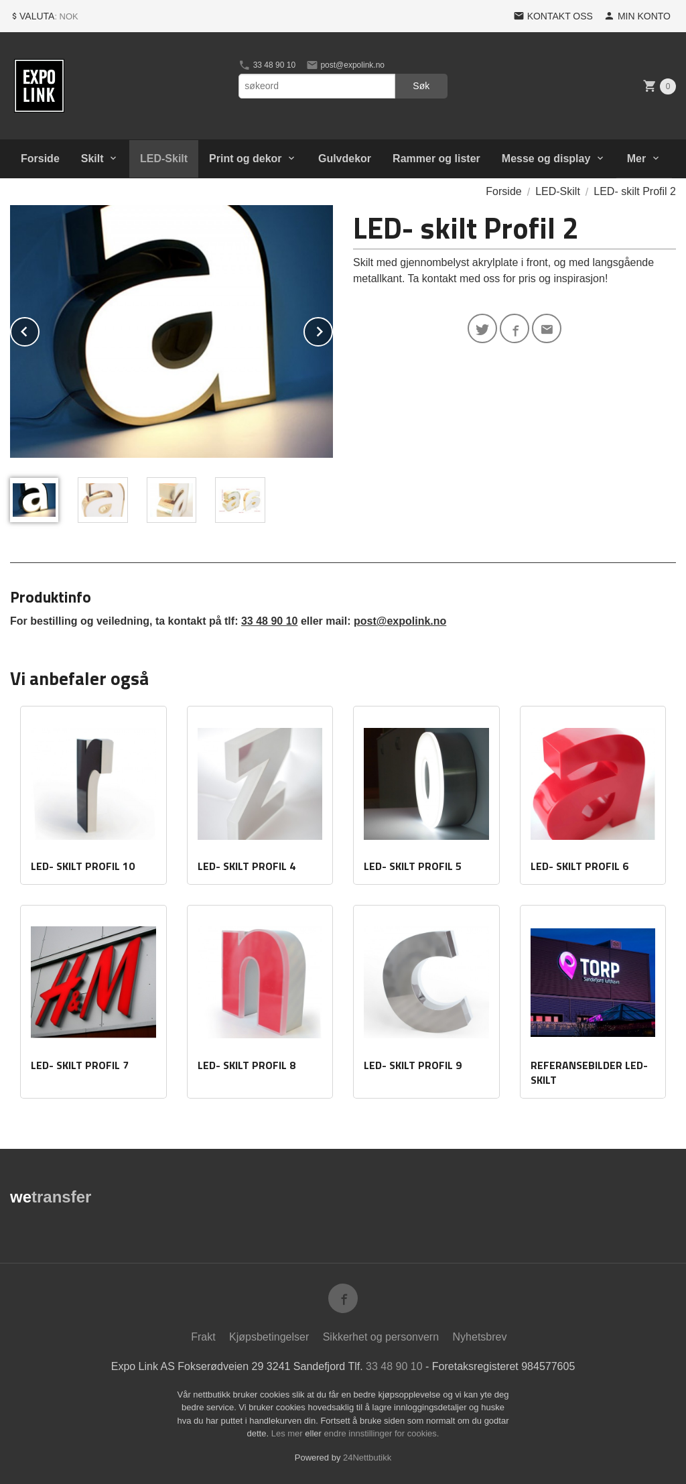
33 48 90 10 (266, 65)
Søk (421, 85)
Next (332, 329)
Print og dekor (245, 158)
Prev (39, 329)
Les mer (288, 1433)
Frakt (203, 1337)
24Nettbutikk (367, 1457)
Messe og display (546, 158)
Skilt (92, 158)
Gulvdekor (344, 158)
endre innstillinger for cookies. (381, 1433)
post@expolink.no (345, 65)
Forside (40, 158)
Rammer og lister (436, 158)
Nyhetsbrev (480, 1337)
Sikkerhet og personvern (381, 1337)
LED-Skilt (164, 158)
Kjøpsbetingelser (269, 1337)
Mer (636, 158)
